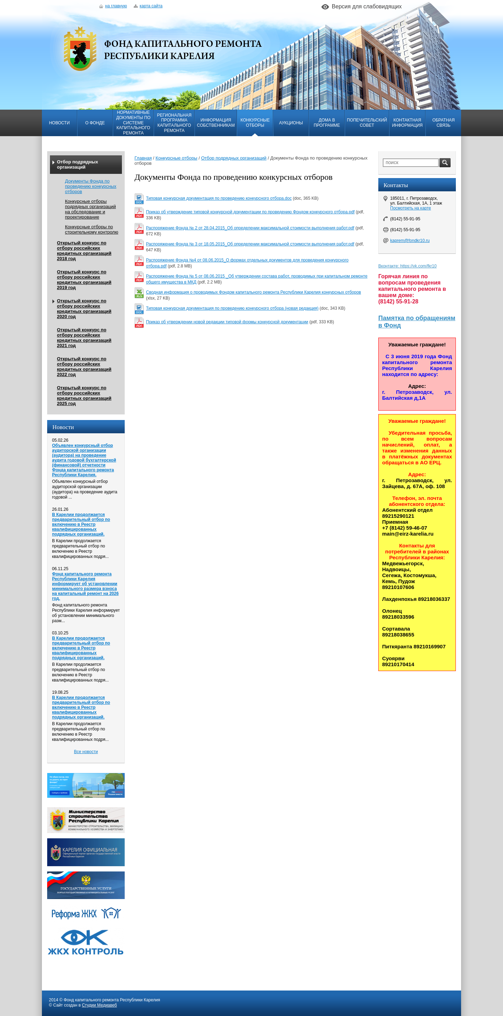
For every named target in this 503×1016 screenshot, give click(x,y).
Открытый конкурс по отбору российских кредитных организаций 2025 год (84, 395)
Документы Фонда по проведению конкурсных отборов (90, 186)
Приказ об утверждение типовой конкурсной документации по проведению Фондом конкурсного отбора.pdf (250, 211)
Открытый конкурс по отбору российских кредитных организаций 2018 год (84, 250)
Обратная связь (443, 123)
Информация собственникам (216, 123)
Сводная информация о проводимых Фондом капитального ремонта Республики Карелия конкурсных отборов (253, 292)
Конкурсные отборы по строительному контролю (91, 229)
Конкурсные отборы (255, 123)
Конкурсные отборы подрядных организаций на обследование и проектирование (90, 209)
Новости (59, 122)
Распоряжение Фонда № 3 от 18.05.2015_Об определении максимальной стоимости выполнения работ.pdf (250, 244)
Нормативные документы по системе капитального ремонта (133, 122)
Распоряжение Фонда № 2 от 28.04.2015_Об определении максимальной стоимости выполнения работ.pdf (250, 228)
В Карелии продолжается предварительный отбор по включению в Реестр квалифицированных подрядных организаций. (81, 524)
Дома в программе (327, 123)
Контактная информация (407, 123)
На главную (113, 5)
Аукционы (291, 122)
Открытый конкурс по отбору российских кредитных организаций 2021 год (84, 337)
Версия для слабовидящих (367, 6)
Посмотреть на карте (410, 208)
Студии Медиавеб (99, 1005)
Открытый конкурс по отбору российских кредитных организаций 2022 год (84, 366)
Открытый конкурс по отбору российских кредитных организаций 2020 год (84, 308)
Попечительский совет (367, 123)
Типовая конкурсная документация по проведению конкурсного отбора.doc (219, 198)
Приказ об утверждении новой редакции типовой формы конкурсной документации (227, 321)
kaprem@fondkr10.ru (410, 240)
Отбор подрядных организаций (77, 164)
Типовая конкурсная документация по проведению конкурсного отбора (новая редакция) (232, 308)
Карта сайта (148, 5)
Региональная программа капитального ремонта (174, 123)
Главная (143, 158)
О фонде (95, 122)
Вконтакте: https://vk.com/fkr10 (407, 266)
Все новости (86, 751)
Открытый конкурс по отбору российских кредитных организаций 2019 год (84, 279)
